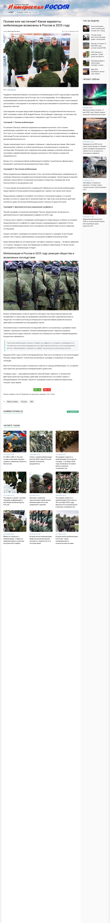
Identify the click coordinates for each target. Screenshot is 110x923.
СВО (31, 402)
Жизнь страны (12, 402)
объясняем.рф (11, 90)
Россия (24, 402)
